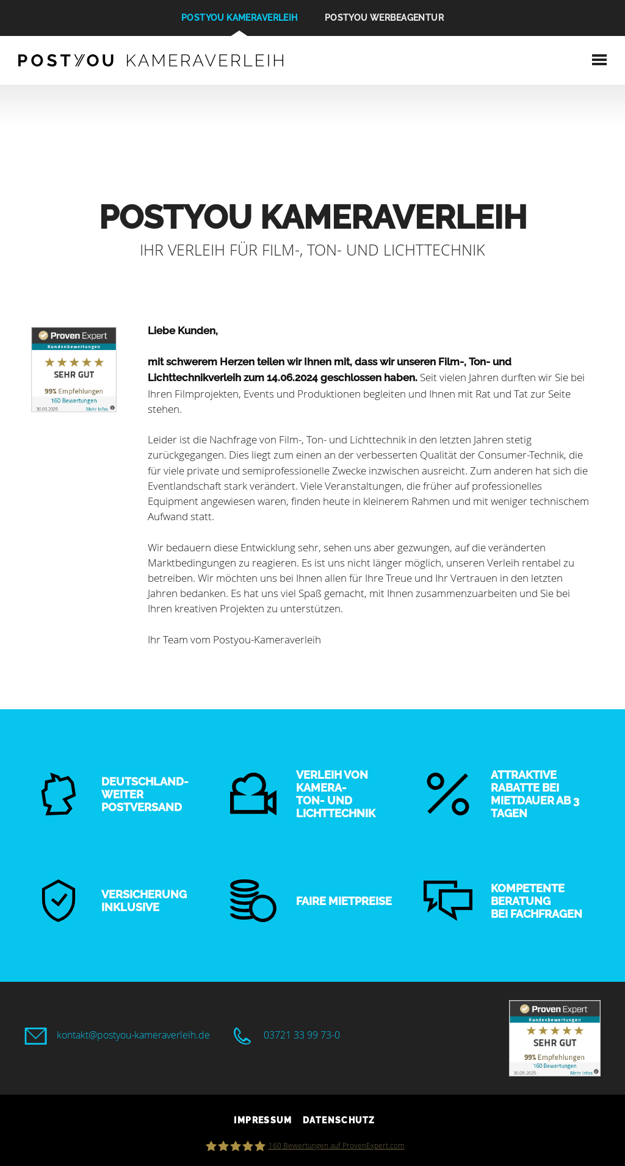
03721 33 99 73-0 (302, 1035)
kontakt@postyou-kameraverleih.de (133, 1035)
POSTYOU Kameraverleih (239, 18)
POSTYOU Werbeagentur (384, 18)
